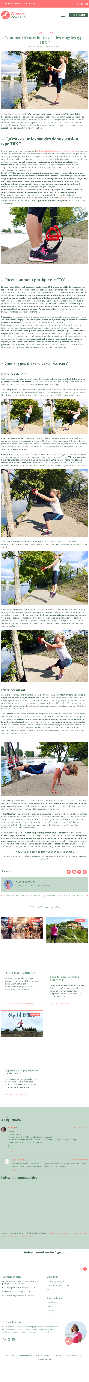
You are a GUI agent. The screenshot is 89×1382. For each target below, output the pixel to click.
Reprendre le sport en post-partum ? (18, 1291)
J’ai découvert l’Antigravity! (20, 972)
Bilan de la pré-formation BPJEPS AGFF (64, 978)
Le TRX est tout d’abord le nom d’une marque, (56, 151)
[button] (63, 15)
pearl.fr (63, 198)
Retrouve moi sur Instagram (44, 1252)
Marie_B (11, 1128)
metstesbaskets (18, 1160)
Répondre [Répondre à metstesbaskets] (14, 1170)
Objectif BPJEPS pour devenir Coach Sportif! (21, 1072)
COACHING (40, 33)
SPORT (51, 33)
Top (81, 1269)
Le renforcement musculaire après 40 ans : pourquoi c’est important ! (20, 1282)
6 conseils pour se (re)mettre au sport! (18, 1287)
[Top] (85, 1269)
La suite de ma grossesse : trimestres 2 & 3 (20, 1295)
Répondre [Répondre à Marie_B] (11, 1151)
